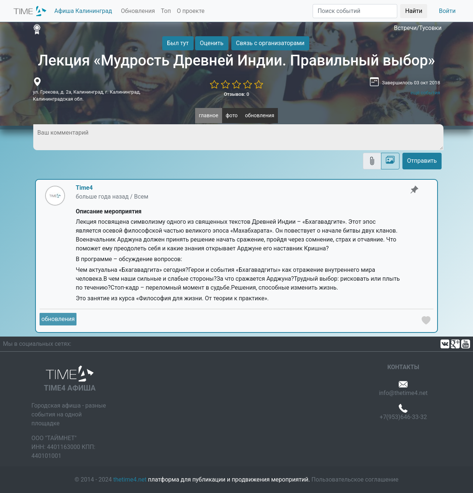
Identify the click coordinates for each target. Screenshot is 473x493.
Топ (166, 10)
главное (208, 115)
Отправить (422, 160)
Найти (413, 10)
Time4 (84, 187)
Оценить (212, 43)
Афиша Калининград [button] (83, 10)
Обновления (138, 10)
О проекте (190, 10)
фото (232, 115)
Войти (447, 10)
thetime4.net (130, 479)
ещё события (425, 92)
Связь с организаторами (270, 43)
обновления (259, 115)
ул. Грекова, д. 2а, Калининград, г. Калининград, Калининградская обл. (86, 95)
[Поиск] (355, 11)
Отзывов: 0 (236, 94)
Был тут (178, 43)
